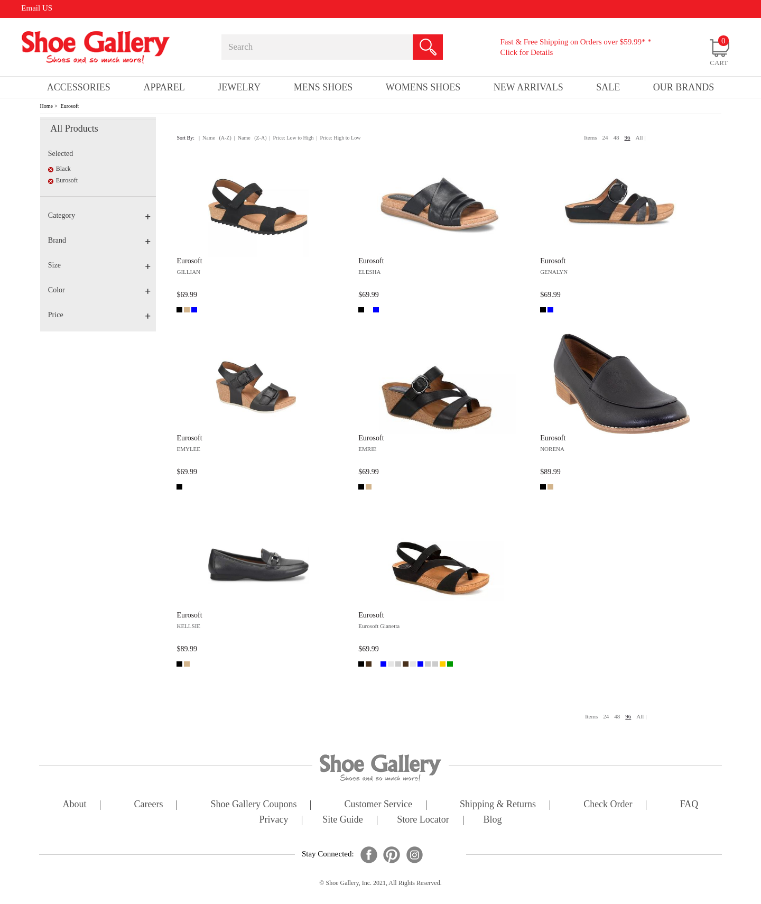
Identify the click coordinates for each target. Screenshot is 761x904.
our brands (683, 87)
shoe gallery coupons (254, 804)
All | (641, 137)
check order (607, 804)
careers (148, 804)
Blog (492, 820)
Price (99, 315)
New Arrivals (528, 87)
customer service (378, 804)
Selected (60, 154)
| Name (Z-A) (250, 138)
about (75, 804)
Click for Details (526, 52)
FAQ (689, 804)
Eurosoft (70, 106)
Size (99, 265)
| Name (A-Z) (215, 138)
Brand (99, 240)
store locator (423, 820)
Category (99, 215)
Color (99, 290)
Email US (36, 8)
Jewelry (239, 87)
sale (608, 87)
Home (46, 106)
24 (605, 137)
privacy (274, 820)
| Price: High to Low (338, 138)
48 (616, 137)
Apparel (163, 87)
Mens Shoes (323, 87)
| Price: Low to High (291, 138)
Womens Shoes (423, 87)
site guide (342, 820)
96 (627, 137)
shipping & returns (498, 804)
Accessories (78, 87)
